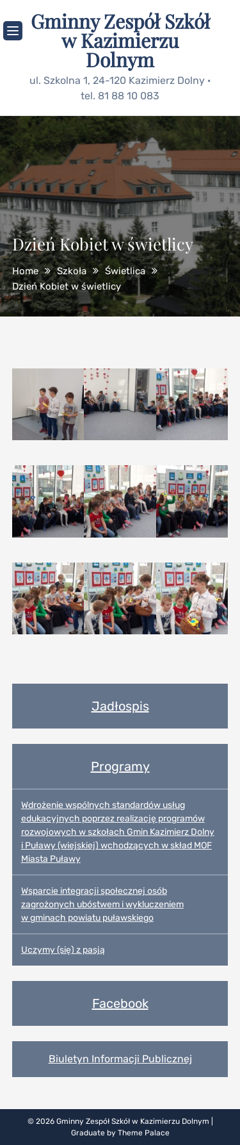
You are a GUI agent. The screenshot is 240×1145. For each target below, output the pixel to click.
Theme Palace (144, 1132)
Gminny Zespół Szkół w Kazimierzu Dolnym (120, 40)
